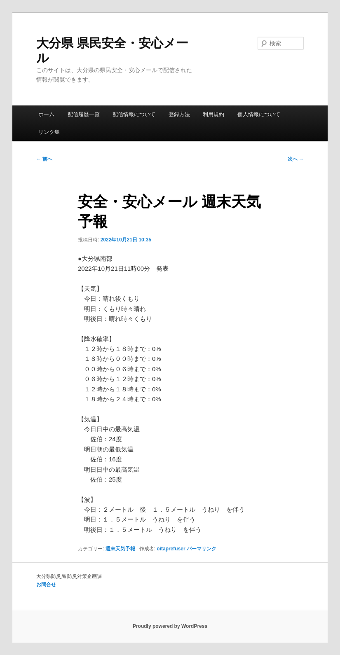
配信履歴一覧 (84, 114)
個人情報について (258, 114)
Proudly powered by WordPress (170, 626)
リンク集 (49, 132)
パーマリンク (201, 549)
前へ (44, 159)
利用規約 (213, 114)
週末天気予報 (120, 549)
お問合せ (46, 584)
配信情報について (134, 114)
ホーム (46, 114)
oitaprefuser (171, 549)
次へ (296, 159)
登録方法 (179, 114)
